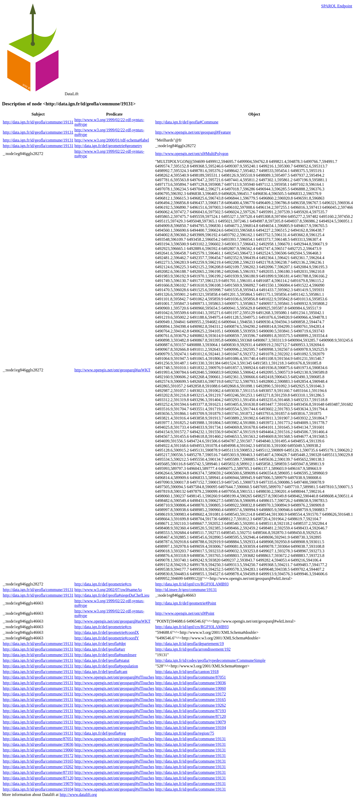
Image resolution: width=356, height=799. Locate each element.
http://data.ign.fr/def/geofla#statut (101, 660)
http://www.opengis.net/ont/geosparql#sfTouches (114, 677)
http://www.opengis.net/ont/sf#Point (184, 613)
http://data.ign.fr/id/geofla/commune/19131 (38, 122)
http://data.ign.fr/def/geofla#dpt (100, 643)
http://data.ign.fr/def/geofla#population (106, 666)
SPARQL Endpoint (336, 6)
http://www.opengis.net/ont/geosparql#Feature (193, 132)
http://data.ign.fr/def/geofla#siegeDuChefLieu (111, 595)
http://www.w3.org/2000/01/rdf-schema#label (111, 140)
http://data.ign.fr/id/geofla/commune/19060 (190, 688)
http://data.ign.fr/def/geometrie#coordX (106, 632)
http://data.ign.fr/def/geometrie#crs (102, 584)
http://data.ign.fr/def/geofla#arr (99, 649)
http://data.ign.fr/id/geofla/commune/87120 (190, 716)
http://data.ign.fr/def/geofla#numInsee (105, 655)
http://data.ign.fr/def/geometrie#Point (185, 603)
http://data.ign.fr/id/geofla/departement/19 (189, 643)
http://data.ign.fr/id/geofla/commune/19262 (190, 705)
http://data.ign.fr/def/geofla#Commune (186, 122)
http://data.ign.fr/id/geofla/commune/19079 (190, 722)
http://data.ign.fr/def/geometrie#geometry (108, 146)
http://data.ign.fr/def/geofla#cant (100, 671)
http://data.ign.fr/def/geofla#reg (100, 733)
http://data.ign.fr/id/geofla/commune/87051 (190, 677)
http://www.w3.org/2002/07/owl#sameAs (108, 589)
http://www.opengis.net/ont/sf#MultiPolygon (191, 153)
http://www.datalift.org (78, 794)
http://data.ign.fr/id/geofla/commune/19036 (190, 683)
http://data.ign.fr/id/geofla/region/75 (184, 733)
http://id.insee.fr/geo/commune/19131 (186, 589)
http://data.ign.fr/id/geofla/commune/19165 (190, 699)
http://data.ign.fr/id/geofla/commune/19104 (190, 727)
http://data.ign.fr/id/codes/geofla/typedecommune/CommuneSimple (210, 660)
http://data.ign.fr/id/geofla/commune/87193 (190, 711)
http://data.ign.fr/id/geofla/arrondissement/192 (193, 649)
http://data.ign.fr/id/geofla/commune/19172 (190, 694)
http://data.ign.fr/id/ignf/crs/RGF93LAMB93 (192, 584)
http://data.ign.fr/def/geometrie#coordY (106, 638)
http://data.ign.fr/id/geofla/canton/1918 (187, 671)
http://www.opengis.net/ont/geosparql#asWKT (112, 370)
